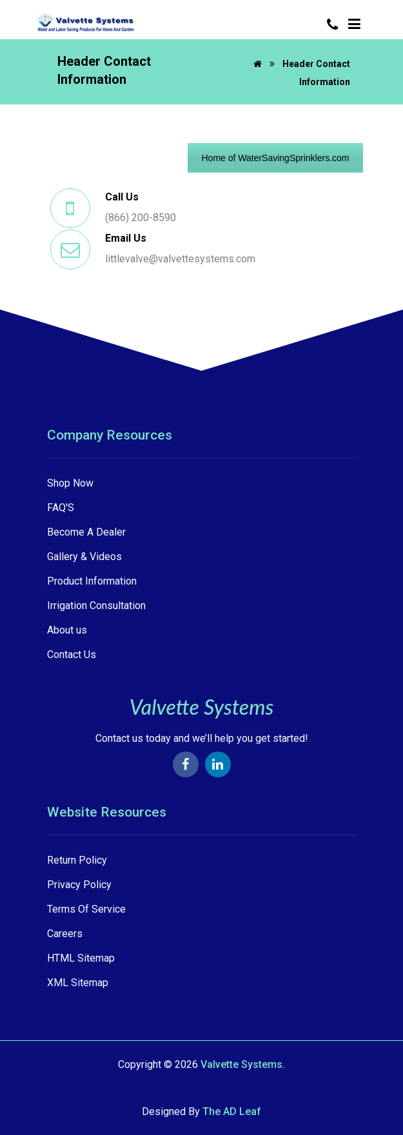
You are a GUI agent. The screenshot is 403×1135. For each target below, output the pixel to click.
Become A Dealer (86, 532)
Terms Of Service (86, 909)
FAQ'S (60, 507)
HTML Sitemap (81, 958)
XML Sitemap (77, 982)
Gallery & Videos (84, 556)
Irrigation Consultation (96, 605)
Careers (65, 933)
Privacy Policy (79, 884)
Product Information (92, 581)
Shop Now (70, 483)
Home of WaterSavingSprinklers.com (275, 158)
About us (67, 630)
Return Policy (77, 860)
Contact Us (71, 654)
